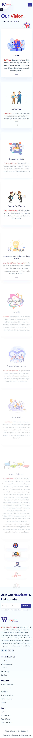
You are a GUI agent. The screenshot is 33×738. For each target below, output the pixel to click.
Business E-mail (6, 688)
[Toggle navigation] (30, 5)
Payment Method (6, 723)
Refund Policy (5, 719)
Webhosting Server (7, 695)
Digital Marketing (6, 699)
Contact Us (24, 731)
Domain (3, 702)
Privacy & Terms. (6, 715)
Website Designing (7, 684)
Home (3, 21)
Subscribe (25, 606)
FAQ (2, 712)
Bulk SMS (4, 691)
